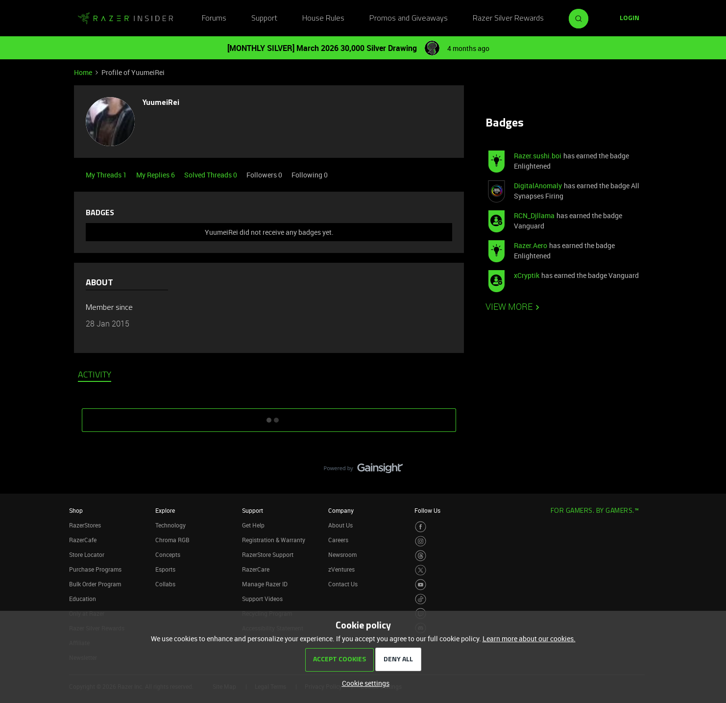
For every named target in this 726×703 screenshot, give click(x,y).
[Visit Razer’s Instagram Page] (420, 541)
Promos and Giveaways (408, 19)
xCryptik (526, 275)
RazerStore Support (267, 554)
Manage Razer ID (265, 584)
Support (264, 19)
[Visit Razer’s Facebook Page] (420, 527)
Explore (165, 510)
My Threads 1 (107, 174)
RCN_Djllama (534, 215)
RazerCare (255, 569)
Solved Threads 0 (211, 174)
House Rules (323, 19)
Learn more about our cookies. (529, 638)
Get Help (253, 525)
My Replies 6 (156, 174)
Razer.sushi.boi (537, 155)
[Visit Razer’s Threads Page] (420, 556)
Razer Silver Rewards (508, 19)
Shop (76, 510)
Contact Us (343, 584)
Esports (165, 569)
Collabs (165, 584)
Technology (170, 525)
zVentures (341, 569)
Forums (214, 19)
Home (83, 72)
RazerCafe (83, 540)
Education (82, 599)
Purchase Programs (95, 569)
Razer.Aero (530, 245)
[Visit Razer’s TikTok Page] (420, 599)
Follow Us (427, 510)
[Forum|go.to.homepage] (125, 18)
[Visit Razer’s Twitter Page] (420, 570)
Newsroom (342, 554)
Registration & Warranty (273, 540)
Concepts (167, 554)
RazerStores (85, 525)
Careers (338, 540)
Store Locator (86, 554)
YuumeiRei (161, 103)
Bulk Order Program (95, 584)
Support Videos (262, 599)
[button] (629, 18)
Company (341, 510)
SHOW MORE (269, 416)
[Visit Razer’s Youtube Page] (420, 584)
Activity (94, 375)
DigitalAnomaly (538, 185)
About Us (340, 525)
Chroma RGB (172, 540)
